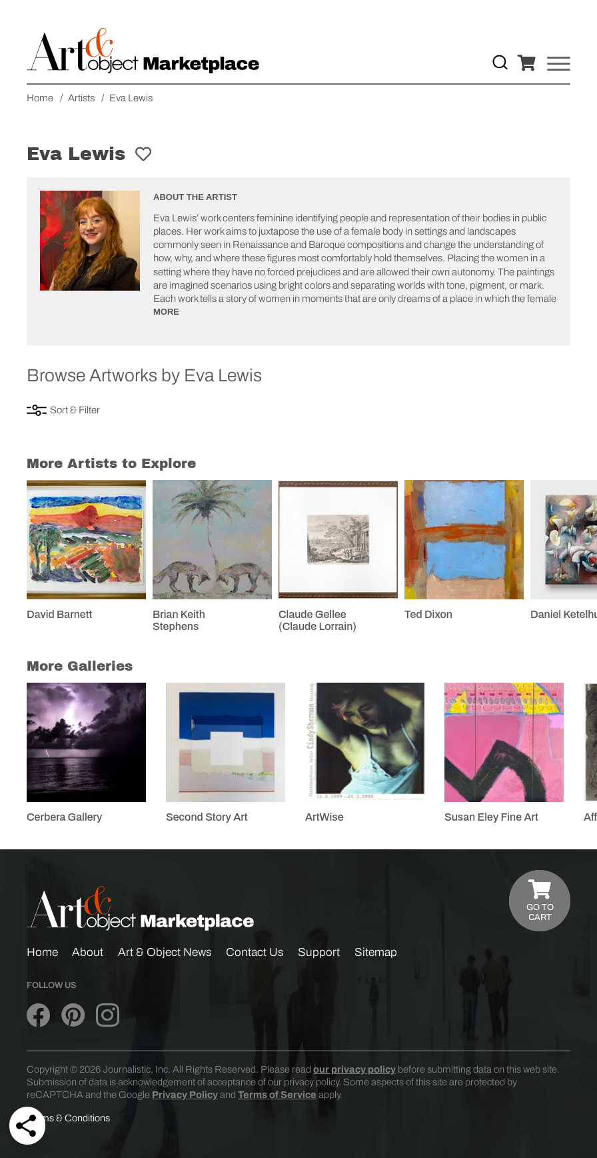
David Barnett (59, 614)
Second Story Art (207, 817)
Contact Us (255, 952)
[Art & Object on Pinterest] (73, 1015)
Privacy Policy (185, 1094)
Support (319, 952)
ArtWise (324, 817)
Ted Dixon (428, 614)
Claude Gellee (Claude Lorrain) (317, 620)
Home (42, 952)
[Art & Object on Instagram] (107, 1015)
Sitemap (375, 952)
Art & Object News (165, 952)
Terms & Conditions (68, 1118)
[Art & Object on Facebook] (38, 1015)
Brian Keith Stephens (179, 620)
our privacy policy (354, 1069)
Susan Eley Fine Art (491, 817)
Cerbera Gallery (64, 817)
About (87, 952)
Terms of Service (277, 1094)
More (166, 312)
